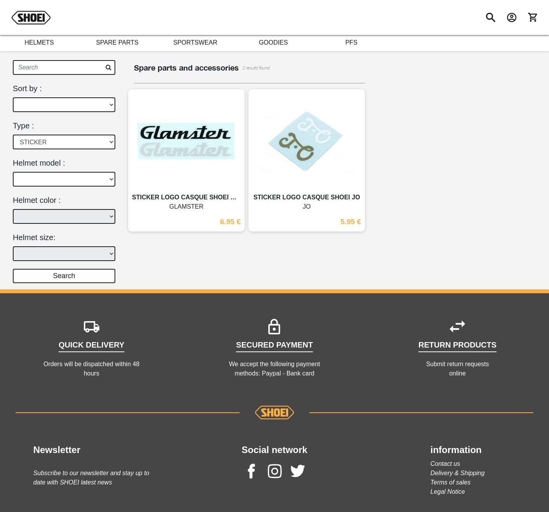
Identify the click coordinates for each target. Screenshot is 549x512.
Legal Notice (448, 491)
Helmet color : (37, 200)
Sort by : (27, 88)
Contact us (445, 463)
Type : (23, 125)
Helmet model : (39, 163)
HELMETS (39, 42)
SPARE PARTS (117, 42)
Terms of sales (451, 482)
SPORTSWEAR (195, 42)
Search (64, 276)
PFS (351, 42)
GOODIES (273, 42)
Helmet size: (34, 237)
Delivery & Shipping (458, 473)
